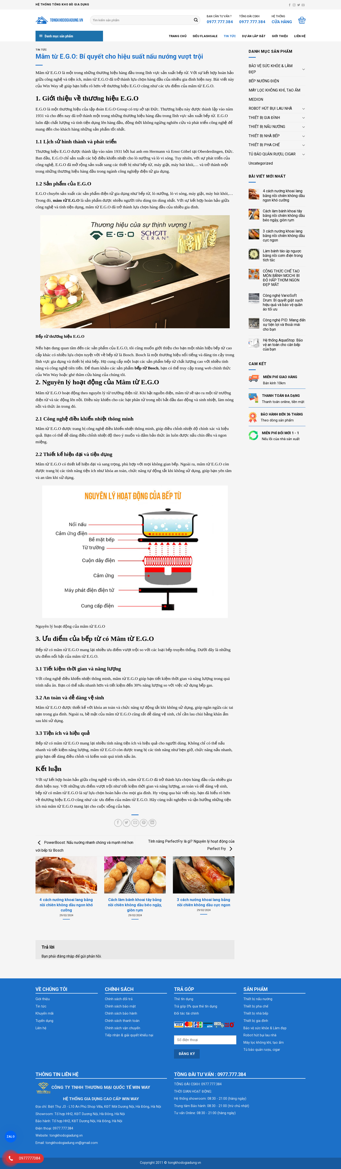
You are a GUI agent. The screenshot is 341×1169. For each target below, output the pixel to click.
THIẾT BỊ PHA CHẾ (264, 145)
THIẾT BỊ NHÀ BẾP (264, 136)
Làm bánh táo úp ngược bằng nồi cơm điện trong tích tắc (283, 255)
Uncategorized (261, 163)
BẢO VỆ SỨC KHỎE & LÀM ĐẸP (270, 69)
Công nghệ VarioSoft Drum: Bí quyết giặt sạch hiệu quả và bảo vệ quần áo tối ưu (283, 302)
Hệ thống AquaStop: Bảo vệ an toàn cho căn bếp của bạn (283, 344)
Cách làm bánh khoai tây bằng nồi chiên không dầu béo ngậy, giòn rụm (284, 215)
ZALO (11, 1136)
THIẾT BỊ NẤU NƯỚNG (267, 126)
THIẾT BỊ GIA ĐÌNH (264, 117)
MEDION (256, 99)
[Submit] (196, 20)
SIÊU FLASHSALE (205, 36)
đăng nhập (65, 956)
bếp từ (146, 164)
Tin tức (230, 36)
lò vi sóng (178, 193)
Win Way (51, 85)
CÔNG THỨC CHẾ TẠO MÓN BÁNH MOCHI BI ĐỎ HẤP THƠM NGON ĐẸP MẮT (281, 278)
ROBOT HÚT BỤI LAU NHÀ (270, 108)
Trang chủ (177, 36)
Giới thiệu (280, 36)
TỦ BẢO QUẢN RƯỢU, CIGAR (272, 154)
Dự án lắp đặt (253, 36)
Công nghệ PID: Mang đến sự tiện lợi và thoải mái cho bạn (284, 324)
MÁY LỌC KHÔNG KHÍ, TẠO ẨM (274, 90)
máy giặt (161, 164)
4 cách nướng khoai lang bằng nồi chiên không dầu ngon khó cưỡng (284, 195)
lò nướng (160, 193)
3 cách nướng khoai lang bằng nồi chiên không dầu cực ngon (284, 235)
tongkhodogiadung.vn (66, 1136)
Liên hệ (299, 36)
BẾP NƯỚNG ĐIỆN (264, 81)
